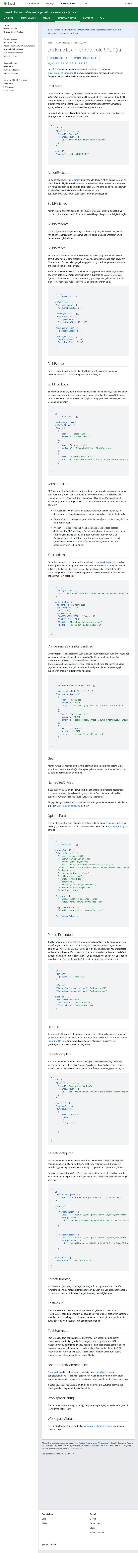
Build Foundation (55, 30)
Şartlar (45, 1544)
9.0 (57, 63)
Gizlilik (53, 1544)
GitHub (128, 3)
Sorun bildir (58, 58)
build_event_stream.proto (60, 73)
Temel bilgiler (28, 18)
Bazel (50, 43)
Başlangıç (50, 3)
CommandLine (55, 1372)
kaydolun (74, 33)
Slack (92, 1528)
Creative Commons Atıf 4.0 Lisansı (92, 1443)
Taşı (102, 18)
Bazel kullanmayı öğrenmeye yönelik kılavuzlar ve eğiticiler (40, 12)
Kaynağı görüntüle (86, 58)
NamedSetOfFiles (57, 1041)
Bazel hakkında (32, 3)
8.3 (76, 63)
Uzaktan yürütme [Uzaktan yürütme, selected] (67, 18)
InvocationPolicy (116, 826)
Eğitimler (88, 18)
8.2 (80, 63)
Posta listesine (102, 30)
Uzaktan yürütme (81, 43)
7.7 (85, 63)
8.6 (62, 63)
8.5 (66, 63)
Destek (93, 1519)
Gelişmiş (47, 18)
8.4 (71, 63)
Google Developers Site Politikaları (97, 1446)
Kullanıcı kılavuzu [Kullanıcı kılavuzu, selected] (69, 3)
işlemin (75, 180)
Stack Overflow (97, 1532)
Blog (44, 1519)
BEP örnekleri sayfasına (68, 806)
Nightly (51, 63)
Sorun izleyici (96, 1523)
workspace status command (98, 1426)
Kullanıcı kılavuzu (63, 43)
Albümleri (8, 18)
